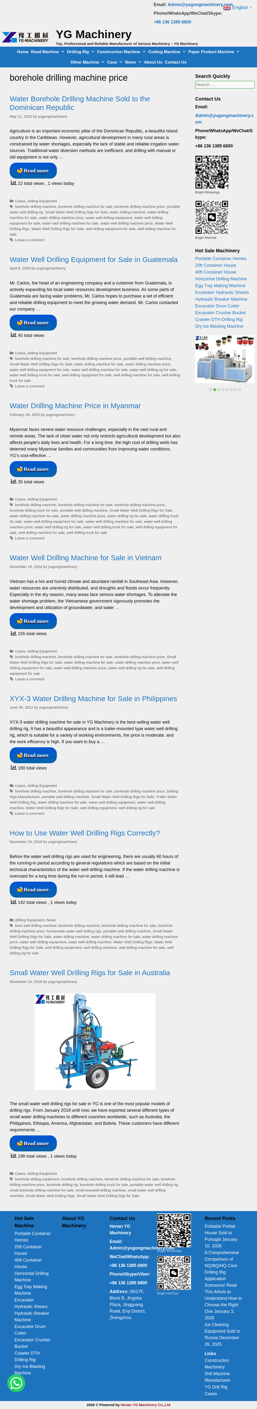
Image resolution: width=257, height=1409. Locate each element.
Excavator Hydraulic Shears (222, 292)
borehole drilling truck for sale (34, 510)
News (134, 62)
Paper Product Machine (214, 52)
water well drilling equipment (109, 218)
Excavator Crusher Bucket (220, 312)
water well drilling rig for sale (153, 370)
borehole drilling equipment (37, 1179)
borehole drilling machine (35, 206)
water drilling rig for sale (127, 516)
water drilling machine (128, 212)
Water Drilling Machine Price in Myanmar (75, 406)
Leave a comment (29, 240)
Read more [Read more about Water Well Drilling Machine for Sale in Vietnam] (36, 621)
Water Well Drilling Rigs (132, 942)
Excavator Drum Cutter (217, 306)
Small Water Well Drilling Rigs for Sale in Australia (90, 973)
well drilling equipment (98, 808)
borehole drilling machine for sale (85, 206)
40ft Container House (215, 272)
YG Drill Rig (216, 1387)
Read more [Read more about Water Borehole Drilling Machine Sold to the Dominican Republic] (36, 170)
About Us (153, 62)
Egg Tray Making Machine (220, 285)
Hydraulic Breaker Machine (221, 299)
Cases (20, 201)
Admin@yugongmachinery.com (200, 4)
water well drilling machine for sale (70, 223)
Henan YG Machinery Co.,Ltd (145, 1405)
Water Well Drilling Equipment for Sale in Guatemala (94, 259)
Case (115, 62)
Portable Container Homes (220, 258)
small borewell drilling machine (101, 1190)
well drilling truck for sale (87, 532)
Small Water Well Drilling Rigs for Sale (76, 212)
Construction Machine (122, 52)
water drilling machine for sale (98, 364)
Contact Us (175, 62)
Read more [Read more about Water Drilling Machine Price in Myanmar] (36, 469)
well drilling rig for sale (137, 808)
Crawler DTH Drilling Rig (218, 319)
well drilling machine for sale (137, 375)
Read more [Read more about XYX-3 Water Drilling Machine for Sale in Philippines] (36, 755)
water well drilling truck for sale (35, 375)
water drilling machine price (61, 218)
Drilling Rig (81, 52)
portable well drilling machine (147, 358)
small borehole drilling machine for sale (41, 1190)
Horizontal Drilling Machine (221, 278)
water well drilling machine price (127, 223)
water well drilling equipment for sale (39, 370)
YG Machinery (94, 34)
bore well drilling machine (36, 925)
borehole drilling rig (62, 1185)
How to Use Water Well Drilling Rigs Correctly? (85, 833)
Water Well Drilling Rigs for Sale (57, 229)
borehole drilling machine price (140, 206)
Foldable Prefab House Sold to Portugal (220, 1233)
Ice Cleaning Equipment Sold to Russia (222, 1331)
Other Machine (88, 62)
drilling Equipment (42, 201)
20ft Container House (215, 265)
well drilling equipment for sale (110, 229)
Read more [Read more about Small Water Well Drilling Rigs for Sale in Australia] (36, 1143)
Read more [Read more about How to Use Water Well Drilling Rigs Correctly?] (36, 889)
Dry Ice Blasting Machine (219, 326)
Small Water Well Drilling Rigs (50, 1196)
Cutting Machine (167, 52)
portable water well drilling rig (154, 1185)
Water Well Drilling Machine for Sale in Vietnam (86, 558)
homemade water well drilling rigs (73, 931)
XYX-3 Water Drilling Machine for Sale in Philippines (93, 699)
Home (23, 52)
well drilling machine (100, 947)
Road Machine (48, 52)
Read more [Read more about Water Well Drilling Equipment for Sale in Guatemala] (36, 323)
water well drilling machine (89, 942)
